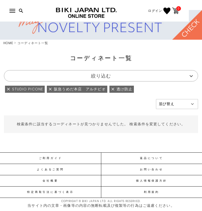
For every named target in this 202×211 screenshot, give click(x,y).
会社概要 (50, 181)
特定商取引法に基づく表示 (50, 192)
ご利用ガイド (50, 158)
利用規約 (151, 192)
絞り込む (101, 76)
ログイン (167, 11)
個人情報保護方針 (151, 181)
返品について (151, 158)
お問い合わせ (151, 169)
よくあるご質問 (50, 169)
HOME (8, 43)
